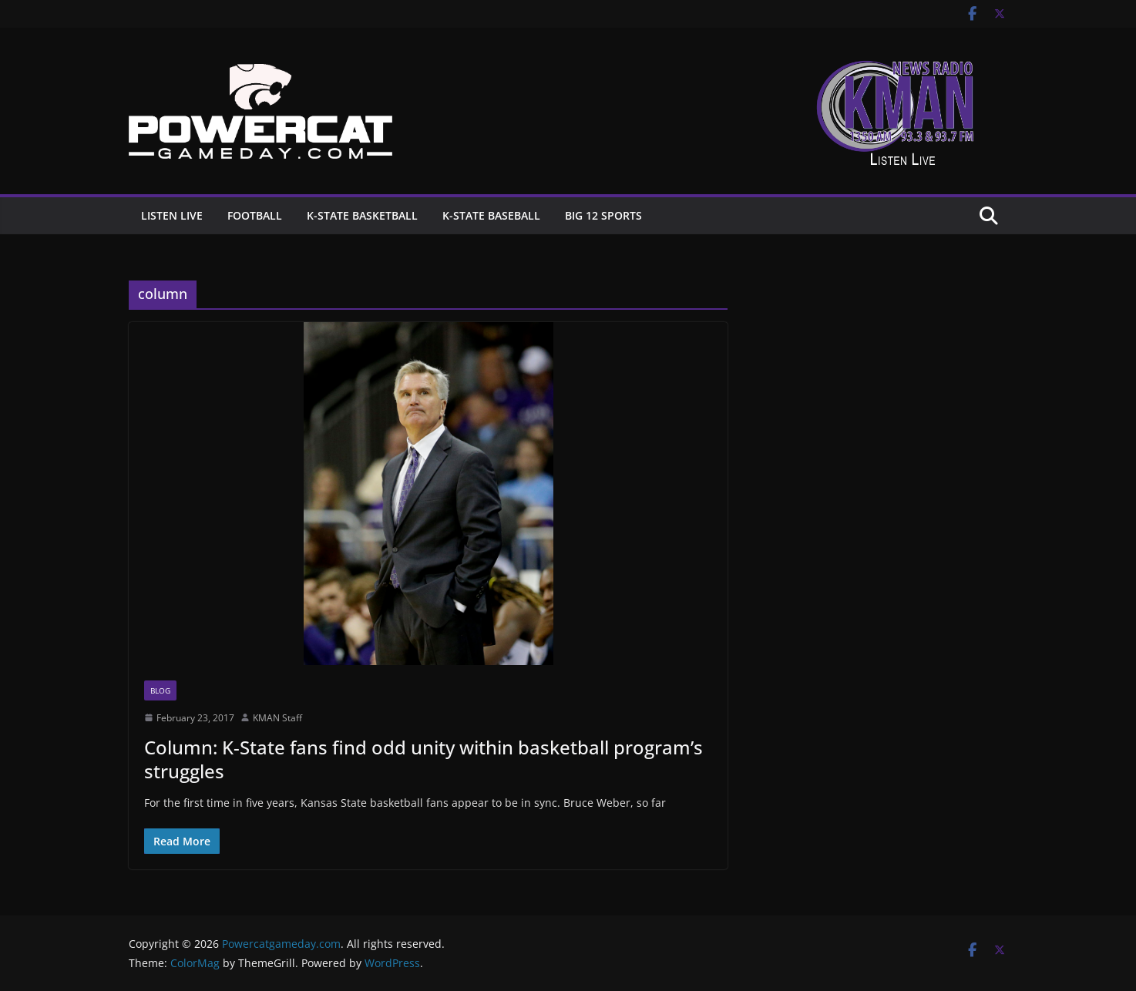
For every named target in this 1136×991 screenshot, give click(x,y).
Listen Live (172, 215)
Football (254, 215)
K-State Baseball (491, 215)
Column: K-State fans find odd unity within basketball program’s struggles (423, 759)
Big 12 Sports (603, 215)
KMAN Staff (277, 717)
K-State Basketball (362, 215)
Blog (160, 690)
